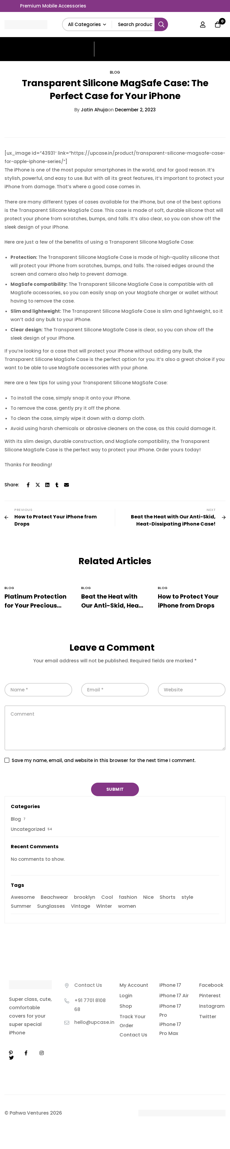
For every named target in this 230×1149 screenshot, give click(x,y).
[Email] (66, 484)
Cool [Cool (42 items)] (107, 897)
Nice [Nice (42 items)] (148, 897)
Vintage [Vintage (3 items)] (80, 906)
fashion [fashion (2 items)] (128, 897)
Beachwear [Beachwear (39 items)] (54, 897)
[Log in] (202, 24)
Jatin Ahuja (91, 110)
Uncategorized (28, 829)
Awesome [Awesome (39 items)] (23, 897)
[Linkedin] (47, 484)
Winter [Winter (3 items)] (104, 906)
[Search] (161, 24)
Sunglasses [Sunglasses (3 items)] (51, 906)
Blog (115, 72)
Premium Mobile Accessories (53, 6)
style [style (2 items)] (187, 897)
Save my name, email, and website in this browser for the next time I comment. (104, 760)
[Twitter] (38, 484)
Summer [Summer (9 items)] (21, 906)
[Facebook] (28, 484)
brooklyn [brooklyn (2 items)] (84, 897)
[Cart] (217, 24)
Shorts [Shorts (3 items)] (167, 897)
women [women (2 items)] (127, 906)
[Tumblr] (57, 484)
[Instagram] (42, 1053)
